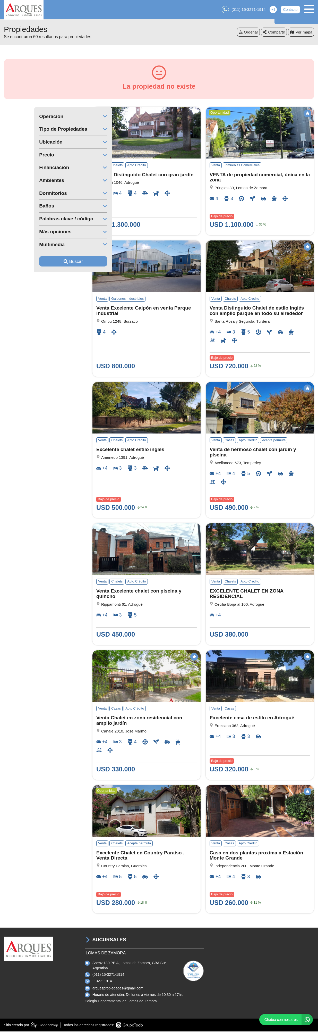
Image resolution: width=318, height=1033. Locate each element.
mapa (301, 33)
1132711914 (102, 982)
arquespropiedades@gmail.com (117, 989)
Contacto (290, 10)
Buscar (43, 262)
